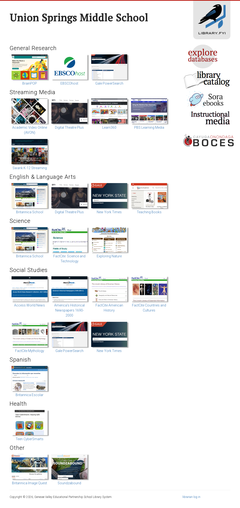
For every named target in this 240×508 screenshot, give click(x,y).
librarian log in (191, 497)
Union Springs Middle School (79, 17)
